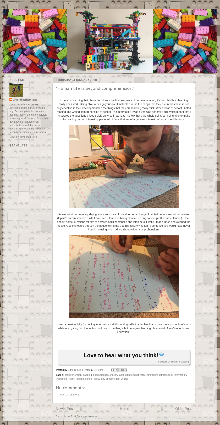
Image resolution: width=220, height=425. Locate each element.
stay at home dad (110, 378)
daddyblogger (100, 374)
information (180, 374)
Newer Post (65, 409)
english (113, 374)
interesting (61, 378)
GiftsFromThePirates (25, 99)
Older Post (183, 409)
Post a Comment (69, 394)
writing (124, 378)
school (88, 378)
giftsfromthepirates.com (160, 374)
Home (124, 409)
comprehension (73, 374)
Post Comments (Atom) (84, 416)
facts (121, 374)
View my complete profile (23, 136)
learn (71, 378)
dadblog (87, 374)
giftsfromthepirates (135, 374)
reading (80, 378)
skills (96, 378)
